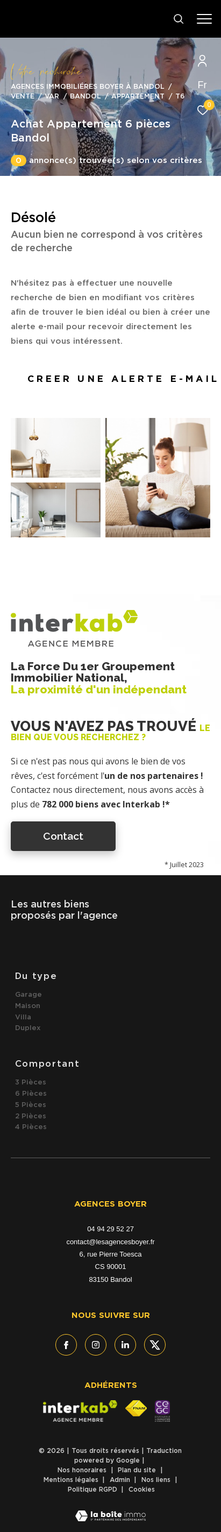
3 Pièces (30, 1082)
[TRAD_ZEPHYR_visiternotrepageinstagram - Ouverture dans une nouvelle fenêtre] (95, 1345)
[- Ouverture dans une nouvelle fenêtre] (162, 1411)
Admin (121, 1480)
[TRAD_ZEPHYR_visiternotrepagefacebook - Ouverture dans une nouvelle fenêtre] (66, 1345)
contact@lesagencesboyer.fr (110, 1242)
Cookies (142, 1489)
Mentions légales (72, 1480)
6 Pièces (31, 1093)
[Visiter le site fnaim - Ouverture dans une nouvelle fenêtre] (136, 1408)
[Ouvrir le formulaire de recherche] (178, 19)
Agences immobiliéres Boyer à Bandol (88, 86)
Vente (22, 96)
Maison (27, 1006)
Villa (23, 1017)
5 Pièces (30, 1105)
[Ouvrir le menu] (204, 19)
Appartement (138, 96)
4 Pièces (31, 1127)
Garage (28, 994)
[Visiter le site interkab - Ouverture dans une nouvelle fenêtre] (80, 1411)
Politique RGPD (92, 1489)
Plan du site (138, 1470)
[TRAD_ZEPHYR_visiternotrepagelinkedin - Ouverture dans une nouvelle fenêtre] (125, 1345)
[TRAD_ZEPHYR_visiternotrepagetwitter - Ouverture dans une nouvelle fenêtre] (155, 1345)
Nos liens (157, 1480)
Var (52, 96)
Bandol (85, 96)
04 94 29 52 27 (110, 1229)
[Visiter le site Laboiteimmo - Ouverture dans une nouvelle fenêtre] (110, 1509)
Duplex (28, 1028)
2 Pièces (30, 1116)
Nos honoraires (83, 1470)
